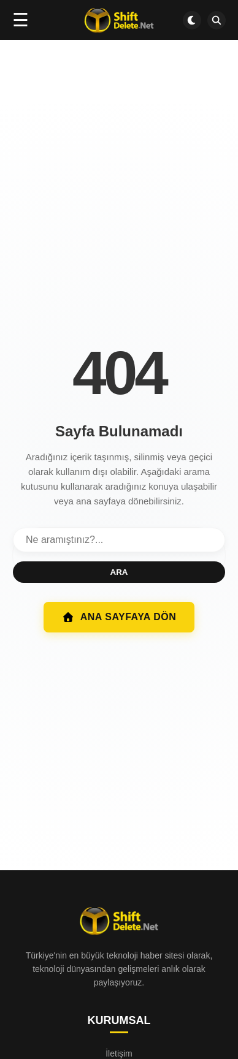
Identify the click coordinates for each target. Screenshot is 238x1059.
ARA (119, 572)
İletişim (119, 1053)
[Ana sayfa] (118, 20)
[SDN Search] (216, 20)
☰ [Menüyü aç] (20, 20)
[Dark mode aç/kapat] (192, 20)
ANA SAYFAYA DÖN (119, 617)
